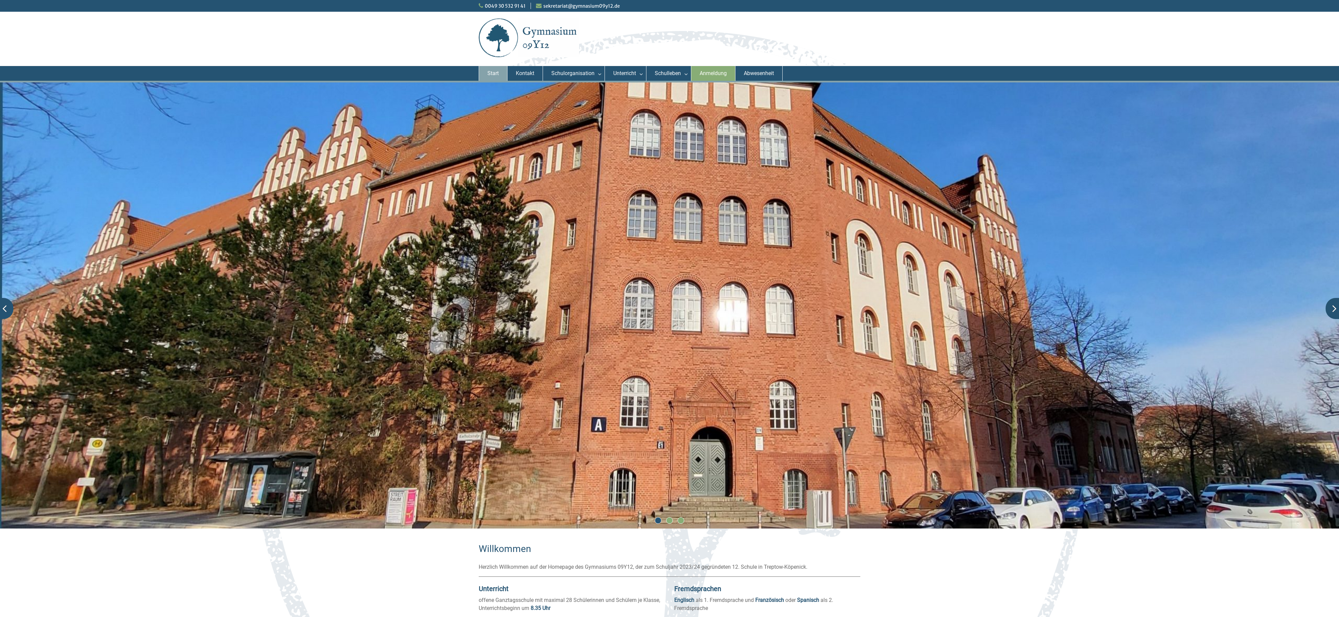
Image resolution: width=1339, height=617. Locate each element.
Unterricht (624, 73)
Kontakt (525, 73)
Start (493, 73)
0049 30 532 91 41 (505, 6)
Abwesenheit (759, 73)
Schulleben (668, 73)
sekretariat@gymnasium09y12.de (581, 6)
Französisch (769, 600)
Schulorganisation (573, 73)
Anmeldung (713, 73)
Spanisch (808, 600)
